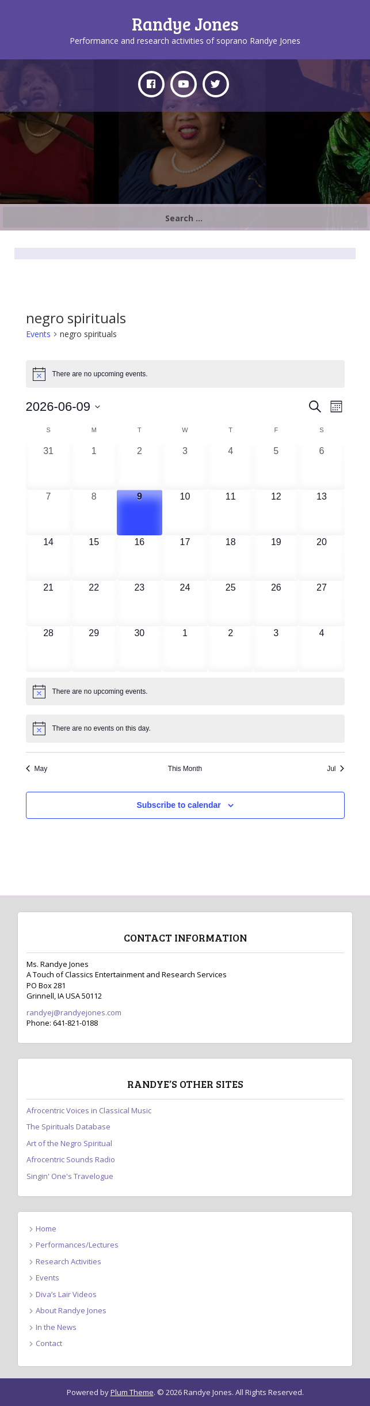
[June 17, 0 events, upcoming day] (185, 558)
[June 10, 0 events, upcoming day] (185, 512)
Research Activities (68, 1261)
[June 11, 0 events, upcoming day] (230, 512)
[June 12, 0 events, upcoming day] (276, 512)
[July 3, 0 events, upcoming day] (276, 649)
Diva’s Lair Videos (66, 1294)
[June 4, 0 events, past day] (230, 467)
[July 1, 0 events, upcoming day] (185, 649)
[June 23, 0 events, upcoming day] (139, 603)
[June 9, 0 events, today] (139, 512)
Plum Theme (132, 1392)
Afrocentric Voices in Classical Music (88, 1110)
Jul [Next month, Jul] (335, 769)
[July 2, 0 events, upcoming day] (230, 649)
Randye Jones (185, 23)
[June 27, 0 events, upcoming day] (321, 603)
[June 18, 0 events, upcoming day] (230, 558)
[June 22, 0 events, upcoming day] (94, 603)
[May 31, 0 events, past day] (48, 467)
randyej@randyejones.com (73, 1012)
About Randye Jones (71, 1310)
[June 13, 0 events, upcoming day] (321, 512)
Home (46, 1228)
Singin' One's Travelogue (69, 1176)
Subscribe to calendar (178, 805)
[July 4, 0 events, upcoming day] (321, 649)
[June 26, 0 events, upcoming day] (276, 603)
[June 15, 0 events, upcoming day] (94, 558)
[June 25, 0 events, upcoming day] (230, 603)
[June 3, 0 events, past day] (185, 467)
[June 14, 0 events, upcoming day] (48, 558)
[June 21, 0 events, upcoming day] (48, 603)
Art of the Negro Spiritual (69, 1143)
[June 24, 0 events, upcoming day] (185, 603)
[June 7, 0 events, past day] (48, 512)
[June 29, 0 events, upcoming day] (94, 649)
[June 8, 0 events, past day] (94, 512)
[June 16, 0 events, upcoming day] (139, 558)
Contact (49, 1343)
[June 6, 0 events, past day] (321, 467)
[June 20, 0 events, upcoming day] (321, 558)
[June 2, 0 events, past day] (139, 467)
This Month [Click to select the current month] (185, 769)
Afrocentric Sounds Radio (70, 1159)
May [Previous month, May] (37, 769)
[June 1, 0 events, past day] (94, 467)
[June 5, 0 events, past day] (276, 467)
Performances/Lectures (77, 1244)
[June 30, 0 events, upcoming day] (139, 649)
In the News (56, 1327)
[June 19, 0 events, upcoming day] (276, 558)
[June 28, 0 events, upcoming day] (48, 649)
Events (38, 333)
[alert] (185, 374)
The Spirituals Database (68, 1126)
